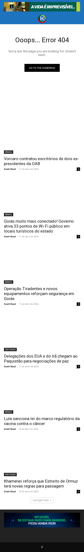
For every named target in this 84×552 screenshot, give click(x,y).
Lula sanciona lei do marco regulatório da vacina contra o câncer (42, 421)
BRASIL (8, 152)
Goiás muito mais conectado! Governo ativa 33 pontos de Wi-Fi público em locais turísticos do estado (39, 226)
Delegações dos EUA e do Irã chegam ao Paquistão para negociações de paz (40, 359)
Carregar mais (42, 500)
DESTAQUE (10, 349)
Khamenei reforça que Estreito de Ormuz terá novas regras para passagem (41, 484)
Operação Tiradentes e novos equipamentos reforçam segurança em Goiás (39, 293)
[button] (6, 18)
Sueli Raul (10, 168)
